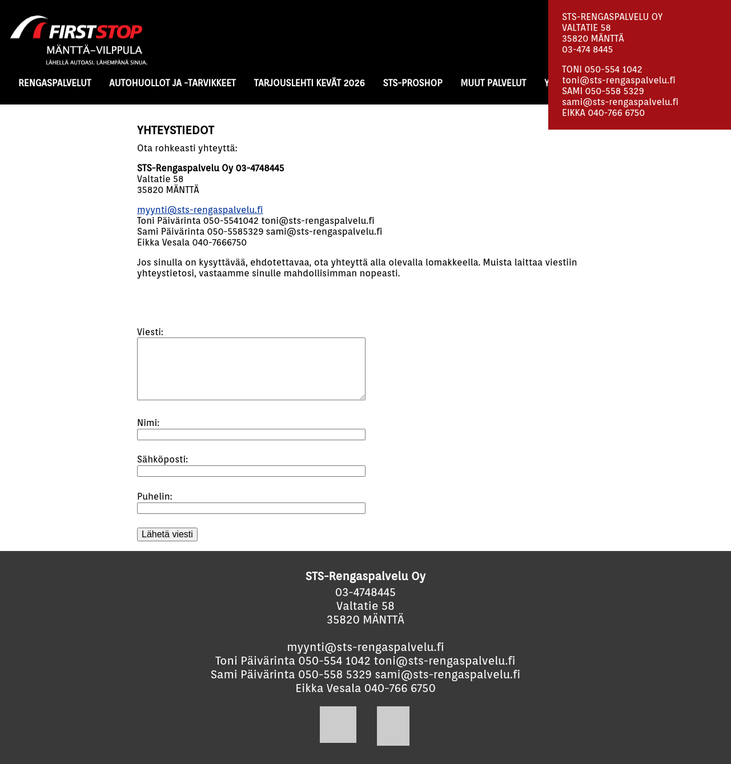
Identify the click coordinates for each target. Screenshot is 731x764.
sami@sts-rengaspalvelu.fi (620, 101)
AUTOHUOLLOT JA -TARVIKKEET (172, 83)
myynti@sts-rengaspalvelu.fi (200, 209)
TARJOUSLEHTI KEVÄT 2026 (309, 83)
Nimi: (148, 422)
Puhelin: (154, 496)
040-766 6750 (616, 112)
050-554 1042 (613, 69)
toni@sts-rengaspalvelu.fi (619, 80)
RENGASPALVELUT (54, 83)
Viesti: (150, 332)
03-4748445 (365, 592)
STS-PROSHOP (413, 83)
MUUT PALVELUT (493, 83)
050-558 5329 (614, 91)
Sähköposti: (162, 459)
